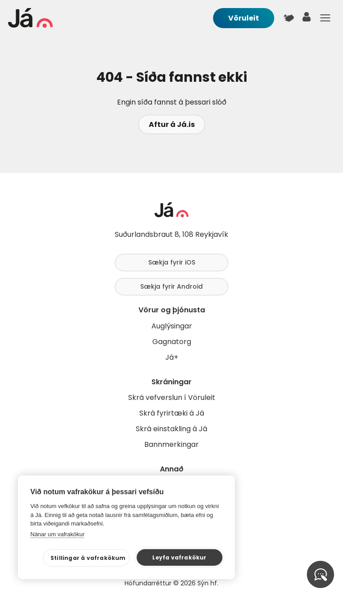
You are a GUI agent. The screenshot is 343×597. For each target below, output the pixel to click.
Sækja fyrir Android (171, 286)
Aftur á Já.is (172, 124)
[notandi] (307, 19)
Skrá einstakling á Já (171, 429)
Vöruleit (243, 18)
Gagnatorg (171, 341)
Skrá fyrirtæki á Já (171, 413)
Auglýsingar (171, 326)
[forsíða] (30, 25)
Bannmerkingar (171, 444)
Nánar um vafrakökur (57, 534)
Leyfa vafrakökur (179, 557)
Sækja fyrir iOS (171, 262)
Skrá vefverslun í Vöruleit (171, 397)
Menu (325, 18)
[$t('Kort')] (288, 18)
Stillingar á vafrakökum (88, 558)
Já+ (171, 357)
